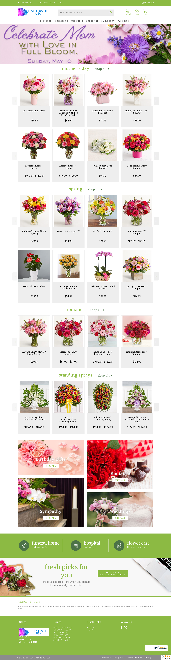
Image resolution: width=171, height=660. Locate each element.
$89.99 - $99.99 (137, 241)
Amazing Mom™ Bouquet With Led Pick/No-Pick (68, 112)
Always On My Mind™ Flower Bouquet (34, 353)
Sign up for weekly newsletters (112, 573)
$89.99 (102, 296)
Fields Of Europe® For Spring (34, 232)
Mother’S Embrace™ (34, 110)
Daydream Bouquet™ (68, 231)
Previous (14, 101)
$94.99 (68, 296)
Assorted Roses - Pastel (34, 167)
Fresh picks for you (66, 575)
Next (156, 101)
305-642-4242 (26, 3)
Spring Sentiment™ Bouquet (137, 287)
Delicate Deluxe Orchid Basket (102, 287)
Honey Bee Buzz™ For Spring (137, 111)
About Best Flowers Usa (28, 602)
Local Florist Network (134, 658)
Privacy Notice (119, 658)
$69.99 (34, 296)
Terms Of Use (106, 658)
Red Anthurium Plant (34, 286)
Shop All (101, 69)
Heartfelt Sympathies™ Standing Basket (68, 419)
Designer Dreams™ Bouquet (102, 111)
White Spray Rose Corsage (102, 167)
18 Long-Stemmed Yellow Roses (68, 287)
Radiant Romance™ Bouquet (137, 353)
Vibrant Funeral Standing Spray (102, 418)
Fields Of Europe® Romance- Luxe (103, 353)
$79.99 (137, 120)
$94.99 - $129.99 (34, 175)
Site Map (148, 658)
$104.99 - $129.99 (103, 361)
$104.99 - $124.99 (34, 427)
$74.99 (102, 120)
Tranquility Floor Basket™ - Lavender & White (137, 419)
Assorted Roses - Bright (68, 167)
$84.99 (34, 120)
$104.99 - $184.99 (68, 427)
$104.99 (137, 361)
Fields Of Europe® (103, 231)
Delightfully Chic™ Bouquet (137, 167)
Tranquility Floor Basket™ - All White (34, 418)
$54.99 (102, 175)
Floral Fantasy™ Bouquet (137, 232)
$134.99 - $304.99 (103, 427)
